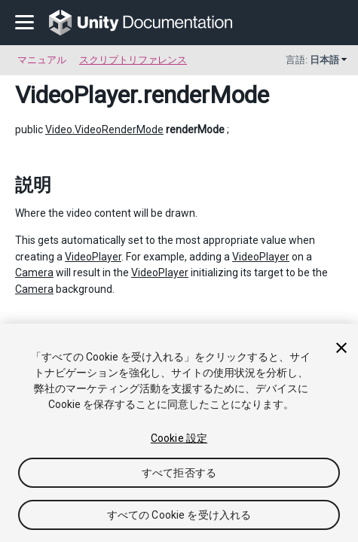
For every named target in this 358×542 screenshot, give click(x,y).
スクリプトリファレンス (133, 59)
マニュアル (41, 59)
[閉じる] (341, 347)
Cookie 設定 (179, 438)
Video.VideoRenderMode (104, 129)
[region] (179, 433)
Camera (34, 272)
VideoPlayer (75, 95)
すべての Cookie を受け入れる (179, 515)
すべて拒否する (179, 473)
